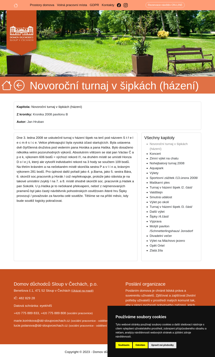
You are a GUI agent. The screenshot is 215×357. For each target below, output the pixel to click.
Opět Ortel (157, 245)
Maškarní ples (160, 182)
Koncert (155, 153)
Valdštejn (156, 192)
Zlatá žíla (156, 250)
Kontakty (108, 5)
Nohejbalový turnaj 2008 (167, 163)
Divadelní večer (161, 236)
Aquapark (156, 168)
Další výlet (157, 211)
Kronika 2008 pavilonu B (50, 114)
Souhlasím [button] (124, 345)
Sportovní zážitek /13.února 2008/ (174, 178)
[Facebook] (119, 5)
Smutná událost (161, 197)
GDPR (94, 5)
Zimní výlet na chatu (164, 158)
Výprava (155, 221)
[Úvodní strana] (16, 5)
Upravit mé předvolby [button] (162, 345)
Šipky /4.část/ (159, 216)
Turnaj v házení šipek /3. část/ (171, 206)
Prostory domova (42, 5)
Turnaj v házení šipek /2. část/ (171, 187)
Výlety (154, 173)
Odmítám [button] (140, 345)
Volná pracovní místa (72, 5)
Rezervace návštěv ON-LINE (165, 5)
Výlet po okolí (159, 202)
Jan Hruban (35, 121)
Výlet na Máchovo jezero (167, 240)
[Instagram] (125, 5)
